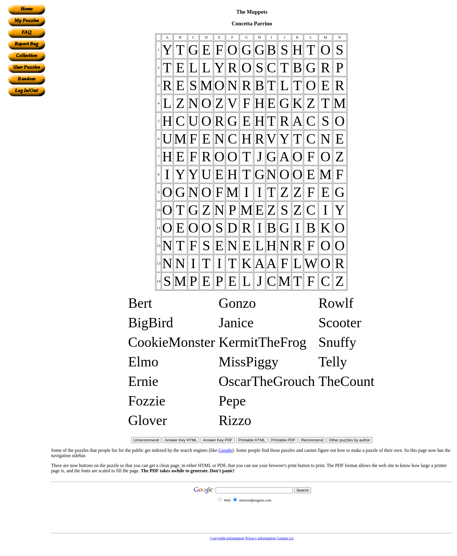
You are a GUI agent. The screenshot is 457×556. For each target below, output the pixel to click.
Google (225, 450)
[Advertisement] (26, 184)
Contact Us (285, 538)
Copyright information (227, 538)
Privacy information (260, 538)
